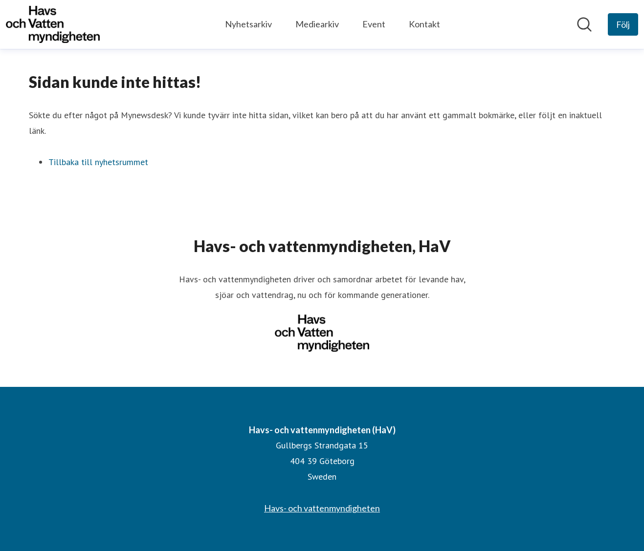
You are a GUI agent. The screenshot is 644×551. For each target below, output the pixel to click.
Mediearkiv (317, 24)
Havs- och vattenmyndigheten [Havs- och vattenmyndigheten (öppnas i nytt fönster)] (322, 508)
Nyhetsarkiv (248, 24)
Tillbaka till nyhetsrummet (98, 162)
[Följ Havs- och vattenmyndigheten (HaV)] (623, 24)
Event (373, 24)
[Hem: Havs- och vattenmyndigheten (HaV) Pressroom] (53, 24)
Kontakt (424, 24)
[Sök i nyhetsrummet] (584, 24)
